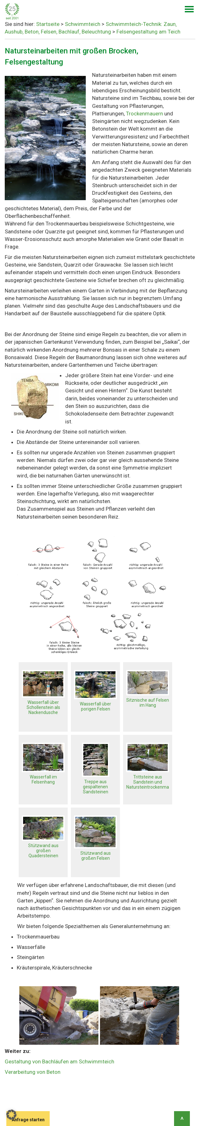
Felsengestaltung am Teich (148, 31)
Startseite (47, 24)
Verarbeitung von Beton (32, 1072)
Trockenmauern (145, 113)
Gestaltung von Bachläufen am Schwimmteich (59, 1061)
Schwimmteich (82, 24)
